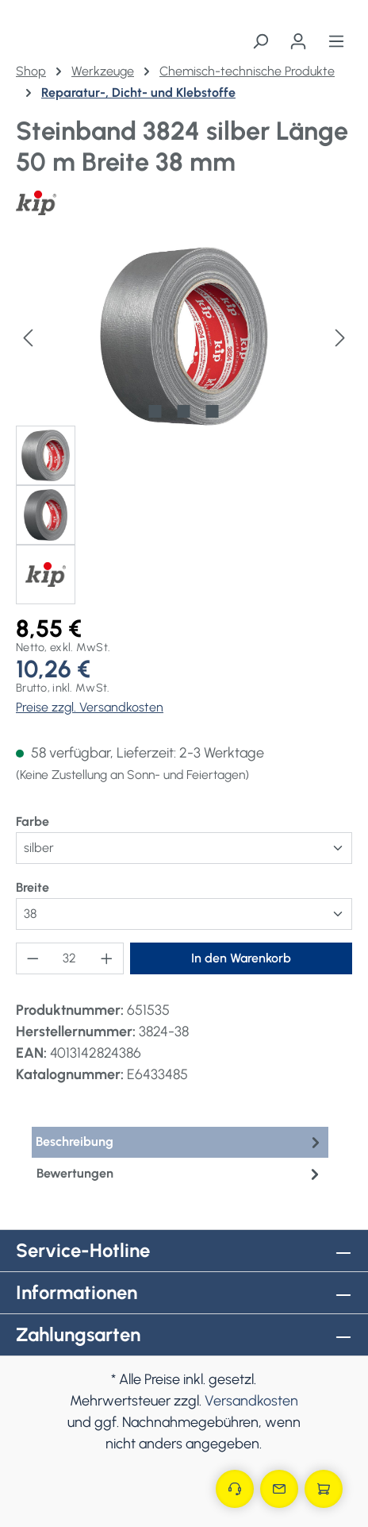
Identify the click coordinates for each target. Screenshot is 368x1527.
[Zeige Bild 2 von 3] (184, 411)
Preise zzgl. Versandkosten (89, 707)
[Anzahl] (70, 958)
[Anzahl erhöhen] (107, 958)
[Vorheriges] (28, 336)
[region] (184, 425)
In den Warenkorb (241, 958)
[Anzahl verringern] (32, 958)
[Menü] (336, 41)
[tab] (180, 1142)
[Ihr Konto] (298, 41)
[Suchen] (260, 41)
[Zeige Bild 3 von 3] (212, 411)
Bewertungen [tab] (180, 1174)
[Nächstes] (340, 336)
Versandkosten (251, 1400)
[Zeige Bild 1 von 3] (155, 411)
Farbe (32, 820)
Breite (32, 886)
